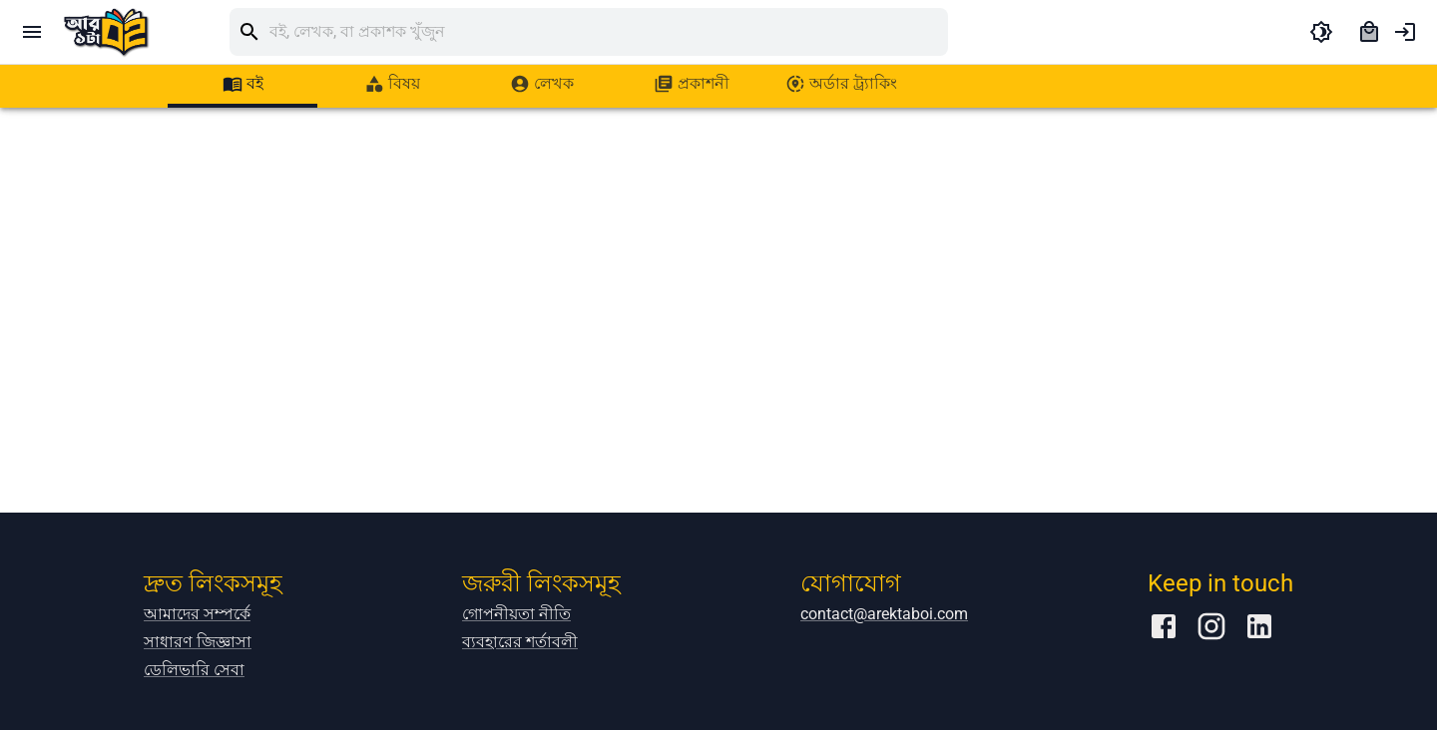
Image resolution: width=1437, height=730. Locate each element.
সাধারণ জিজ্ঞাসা (197, 641)
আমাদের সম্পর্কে (197, 613)
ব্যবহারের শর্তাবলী (520, 641)
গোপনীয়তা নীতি (516, 613)
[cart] (1369, 32)
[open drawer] (32, 32)
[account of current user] (1405, 32)
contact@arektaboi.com (884, 613)
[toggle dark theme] (1321, 32)
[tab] (242, 84)
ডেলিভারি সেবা (194, 669)
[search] (608, 32)
